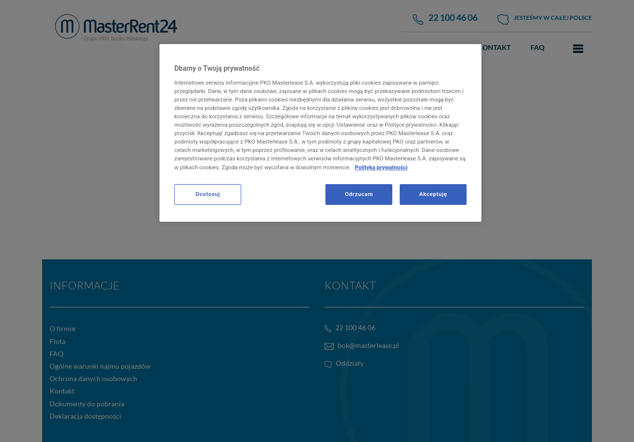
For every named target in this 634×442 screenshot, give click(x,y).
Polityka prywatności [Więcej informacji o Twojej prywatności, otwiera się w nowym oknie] (381, 167)
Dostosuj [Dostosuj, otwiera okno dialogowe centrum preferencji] (208, 194)
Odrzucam (359, 194)
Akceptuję (433, 194)
